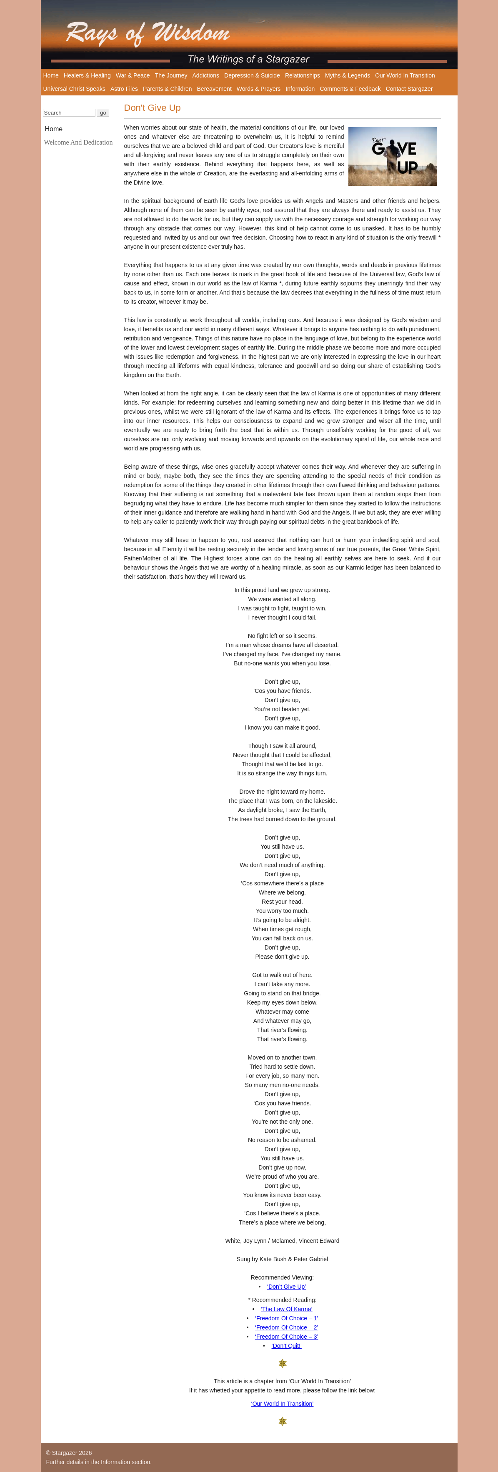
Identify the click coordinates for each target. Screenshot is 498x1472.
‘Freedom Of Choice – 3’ (286, 1336)
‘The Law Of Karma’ (287, 1309)
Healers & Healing (87, 75)
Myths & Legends (347, 75)
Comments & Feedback (350, 88)
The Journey (171, 75)
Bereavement (214, 88)
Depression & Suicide (252, 75)
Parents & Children (167, 88)
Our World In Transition (405, 75)
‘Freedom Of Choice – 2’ (286, 1327)
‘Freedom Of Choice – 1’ (286, 1318)
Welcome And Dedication (78, 142)
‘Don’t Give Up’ (286, 1286)
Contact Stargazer (409, 88)
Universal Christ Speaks (74, 88)
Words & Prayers (259, 88)
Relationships (302, 75)
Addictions (206, 75)
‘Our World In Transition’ (282, 1403)
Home (51, 75)
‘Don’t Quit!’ (287, 1345)
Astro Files (124, 88)
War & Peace (133, 75)
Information (300, 88)
